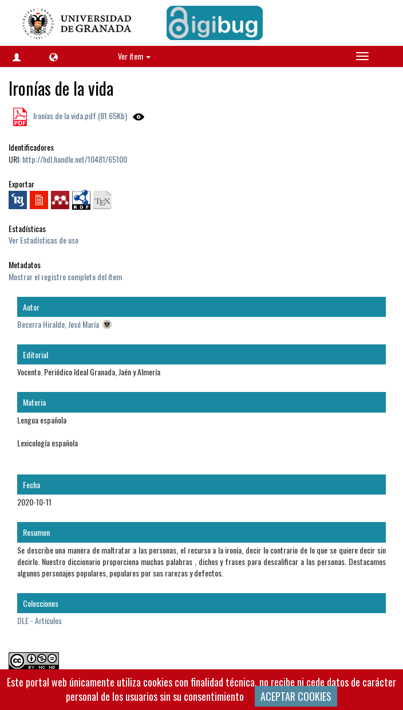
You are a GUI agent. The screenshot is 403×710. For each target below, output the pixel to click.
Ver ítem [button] (134, 56)
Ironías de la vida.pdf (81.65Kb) (79, 115)
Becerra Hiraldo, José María (58, 324)
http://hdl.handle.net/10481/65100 (74, 159)
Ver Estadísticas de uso (43, 240)
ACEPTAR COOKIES (295, 696)
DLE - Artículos (39, 620)
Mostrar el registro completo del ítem (65, 276)
